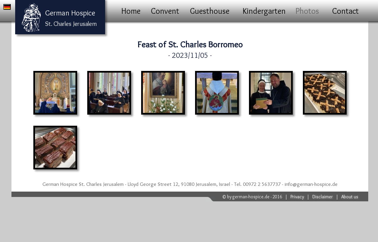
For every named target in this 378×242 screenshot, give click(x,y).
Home (130, 11)
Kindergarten (264, 11)
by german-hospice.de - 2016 (254, 196)
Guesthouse (209, 11)
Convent (165, 11)
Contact (345, 11)
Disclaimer (322, 196)
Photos (307, 11)
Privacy (297, 196)
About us (349, 196)
